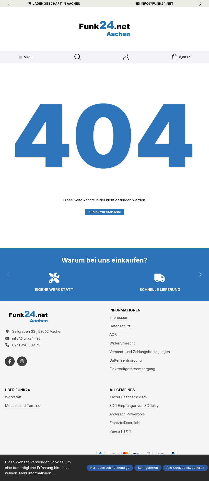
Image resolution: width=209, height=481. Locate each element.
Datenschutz (120, 326)
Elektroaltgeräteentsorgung (132, 369)
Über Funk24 (18, 391)
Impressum (118, 318)
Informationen (125, 311)
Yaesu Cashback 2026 (128, 398)
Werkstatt (13, 398)
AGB (113, 335)
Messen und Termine (22, 406)
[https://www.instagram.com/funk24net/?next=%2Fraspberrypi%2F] (22, 364)
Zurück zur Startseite (104, 213)
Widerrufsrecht (122, 344)
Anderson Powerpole (127, 415)
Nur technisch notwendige (109, 468)
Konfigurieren (148, 468)
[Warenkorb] (181, 58)
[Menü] (25, 57)
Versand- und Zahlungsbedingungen (139, 352)
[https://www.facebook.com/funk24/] (10, 364)
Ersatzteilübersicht (124, 424)
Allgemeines (122, 391)
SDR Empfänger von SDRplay (134, 406)
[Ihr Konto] (126, 58)
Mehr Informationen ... (37, 473)
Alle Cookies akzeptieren (185, 468)
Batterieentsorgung (125, 361)
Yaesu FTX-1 (120, 432)
